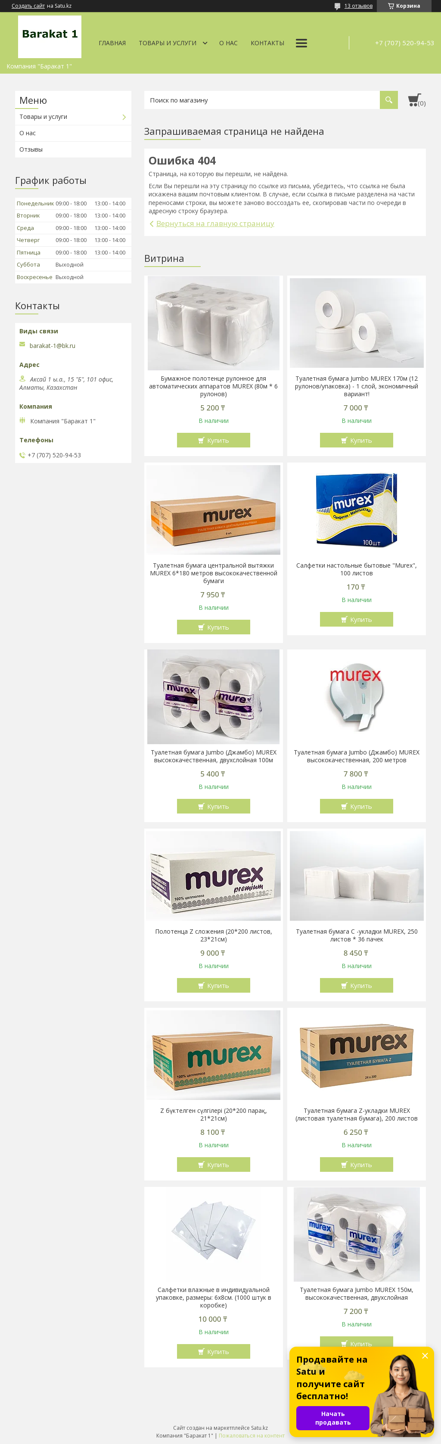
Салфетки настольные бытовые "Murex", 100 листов (356, 569)
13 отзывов (359, 5)
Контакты (267, 43)
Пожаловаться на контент (252, 1435)
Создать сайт (28, 6)
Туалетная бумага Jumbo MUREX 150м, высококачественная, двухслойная (356, 1293)
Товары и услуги (167, 43)
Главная (112, 43)
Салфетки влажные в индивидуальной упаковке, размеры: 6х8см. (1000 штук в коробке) (213, 1297)
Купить (218, 440)
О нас (228, 43)
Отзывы (31, 149)
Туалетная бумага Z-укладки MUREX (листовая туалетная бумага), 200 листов (356, 1114)
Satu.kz (259, 1428)
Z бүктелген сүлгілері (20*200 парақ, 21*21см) (213, 1114)
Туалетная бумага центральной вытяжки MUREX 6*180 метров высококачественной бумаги (213, 573)
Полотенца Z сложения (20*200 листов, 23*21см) (213, 935)
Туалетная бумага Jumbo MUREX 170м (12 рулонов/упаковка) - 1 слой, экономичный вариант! (356, 386)
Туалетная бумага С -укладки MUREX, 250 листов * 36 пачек (357, 935)
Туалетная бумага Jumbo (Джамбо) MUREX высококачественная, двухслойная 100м (213, 756)
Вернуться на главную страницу (215, 223)
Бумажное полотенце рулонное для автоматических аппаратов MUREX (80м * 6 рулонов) (213, 386)
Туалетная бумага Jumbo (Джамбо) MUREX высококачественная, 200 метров (356, 756)
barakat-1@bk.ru (52, 346)
